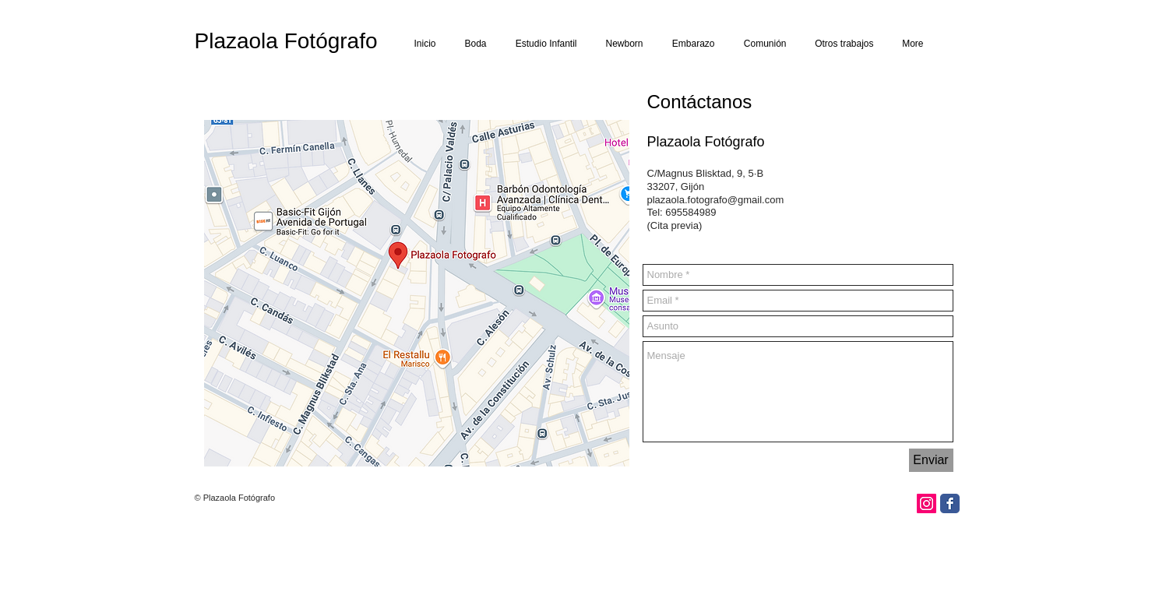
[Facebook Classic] (950, 503)
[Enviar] (931, 460)
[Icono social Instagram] (926, 503)
